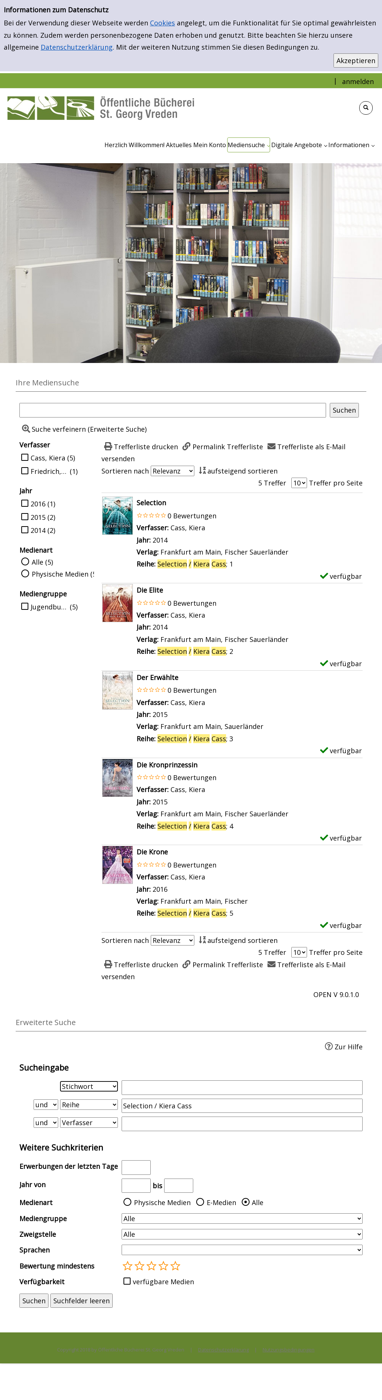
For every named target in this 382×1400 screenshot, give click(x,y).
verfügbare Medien (163, 1281)
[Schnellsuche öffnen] (366, 108)
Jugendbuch (49, 606)
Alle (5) (42, 562)
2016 (38, 503)
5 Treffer (272, 482)
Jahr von (32, 1184)
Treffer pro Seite (336, 482)
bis (157, 1185)
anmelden (358, 81)
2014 (38, 530)
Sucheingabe (44, 1067)
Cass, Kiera (48, 457)
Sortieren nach (125, 470)
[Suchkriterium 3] (89, 1122)
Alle (257, 1202)
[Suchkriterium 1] (89, 1086)
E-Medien (221, 1202)
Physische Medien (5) (65, 573)
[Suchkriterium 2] (89, 1104)
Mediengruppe (43, 1218)
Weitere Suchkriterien (61, 1147)
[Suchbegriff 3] (242, 1124)
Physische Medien (162, 1202)
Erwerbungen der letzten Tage (68, 1166)
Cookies (162, 22)
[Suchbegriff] (172, 410)
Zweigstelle (37, 1234)
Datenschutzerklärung (77, 47)
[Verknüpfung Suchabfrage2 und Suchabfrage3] (46, 1122)
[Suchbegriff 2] (242, 1106)
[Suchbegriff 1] (242, 1087)
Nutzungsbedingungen (288, 1349)
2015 (38, 517)
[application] (248, 144)
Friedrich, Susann (49, 471)
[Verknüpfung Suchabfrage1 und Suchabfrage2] (46, 1104)
